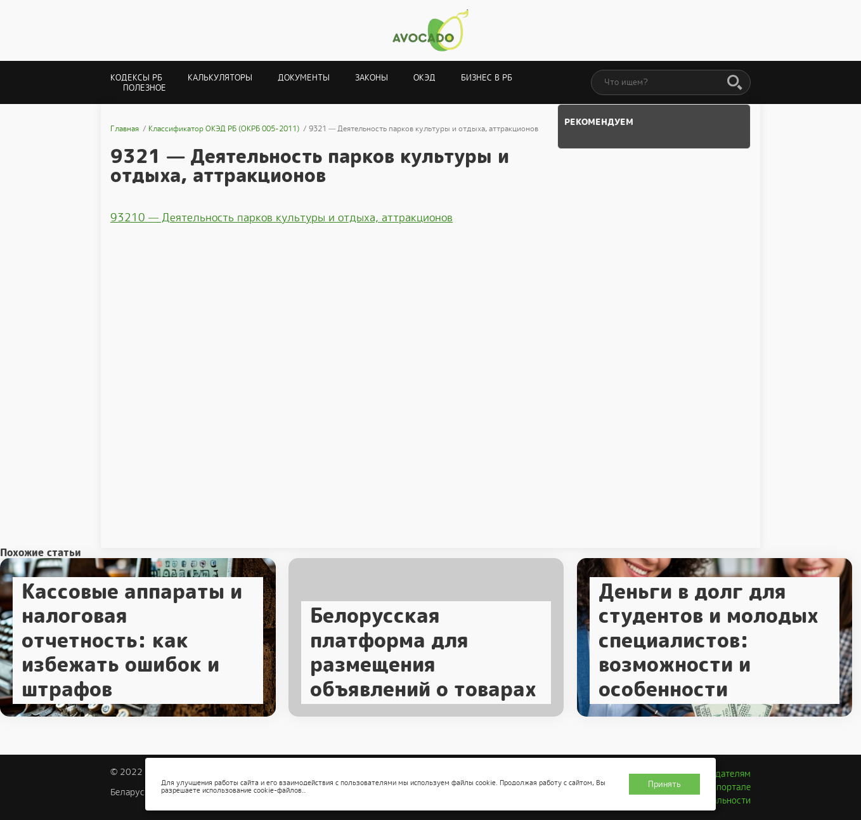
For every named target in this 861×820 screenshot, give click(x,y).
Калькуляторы (220, 78)
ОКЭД (424, 78)
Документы (304, 78)
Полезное (144, 88)
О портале (729, 787)
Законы (371, 78)
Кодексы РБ (136, 78)
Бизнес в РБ (486, 78)
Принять (664, 784)
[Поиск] (734, 83)
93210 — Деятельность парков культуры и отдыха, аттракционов (281, 217)
